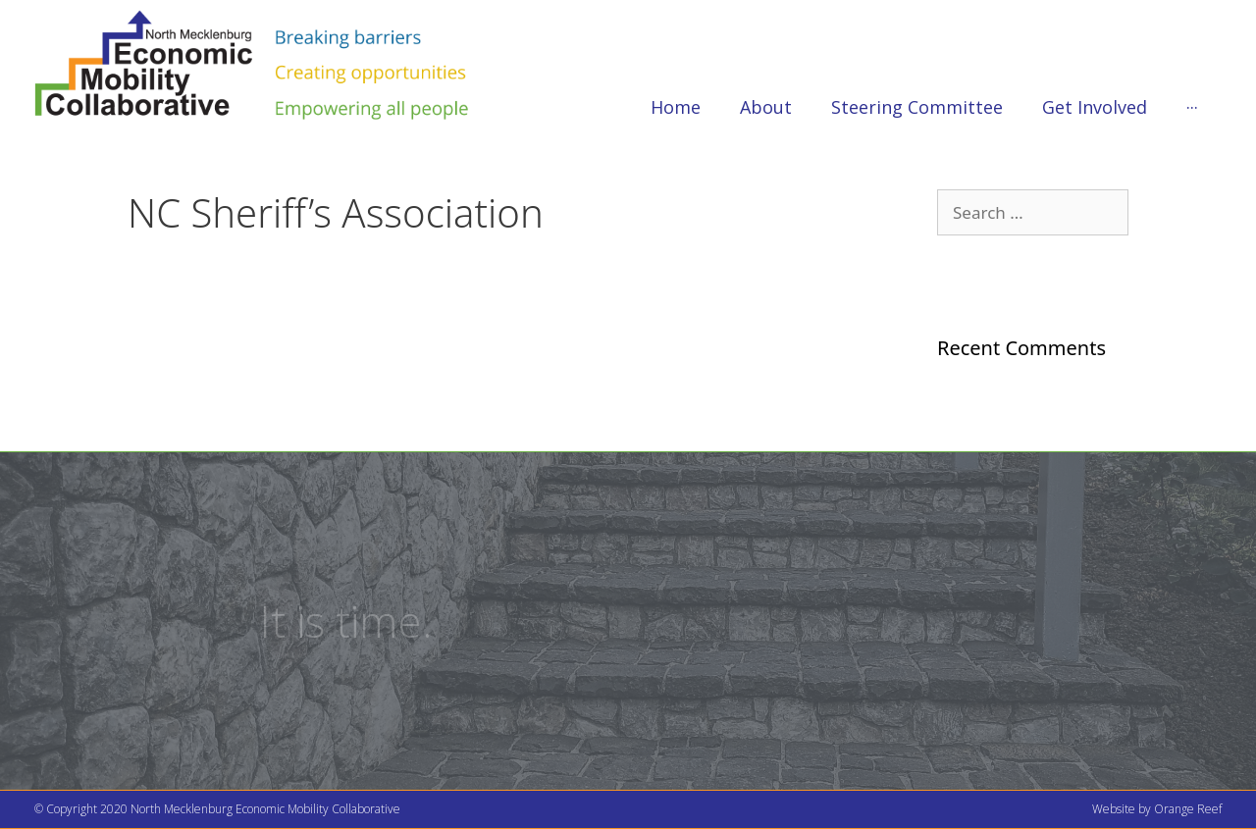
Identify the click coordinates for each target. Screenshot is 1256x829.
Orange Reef (1188, 809)
